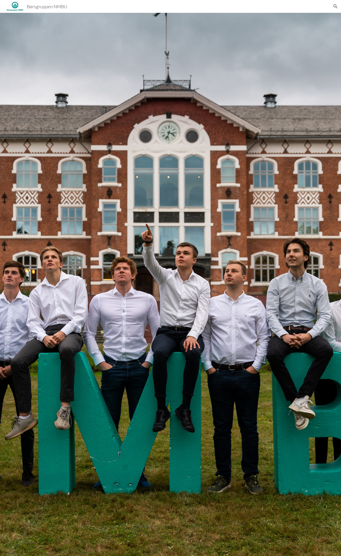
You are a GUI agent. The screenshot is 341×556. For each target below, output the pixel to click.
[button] (335, 6)
